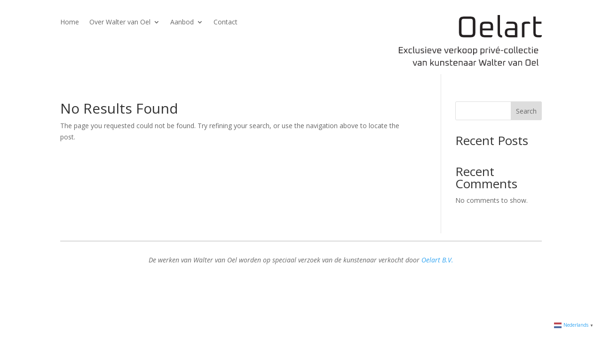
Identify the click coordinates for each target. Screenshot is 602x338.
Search (526, 111)
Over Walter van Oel (119, 22)
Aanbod (182, 22)
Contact (226, 22)
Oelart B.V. (437, 259)
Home (69, 22)
